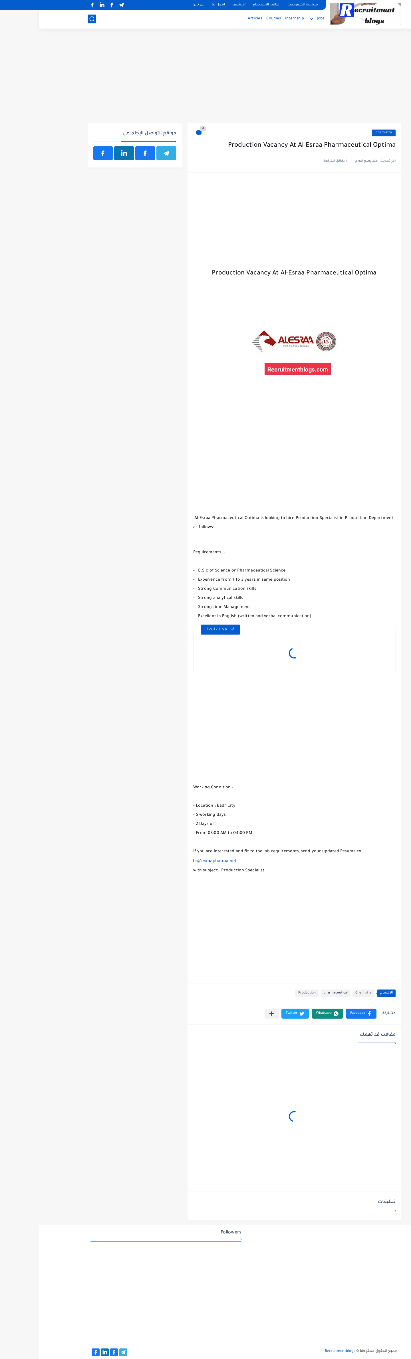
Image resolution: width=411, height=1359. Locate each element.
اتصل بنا (179, 5)
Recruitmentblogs (301, 1351)
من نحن (160, 5)
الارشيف (200, 5)
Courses (234, 19)
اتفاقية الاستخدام (227, 5)
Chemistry (345, 133)
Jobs (281, 19)
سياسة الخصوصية (264, 5)
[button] (322, 1014)
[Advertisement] (205, 79)
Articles (216, 19)
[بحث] (53, 19)
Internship (255, 19)
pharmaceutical (297, 993)
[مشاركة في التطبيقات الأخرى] (233, 1014)
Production (268, 993)
